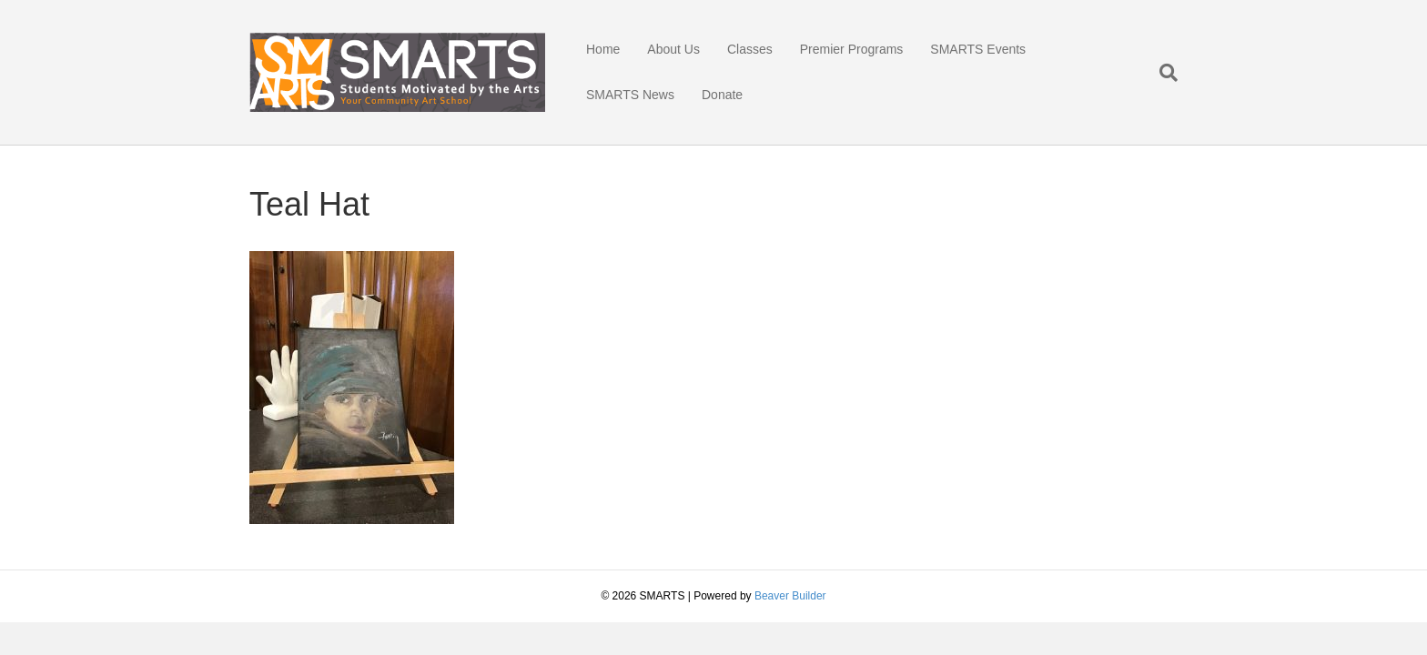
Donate (722, 94)
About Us (673, 49)
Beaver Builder (790, 596)
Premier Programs (852, 49)
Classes (750, 49)
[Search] (1162, 73)
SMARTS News (630, 94)
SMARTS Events (978, 49)
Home (603, 49)
